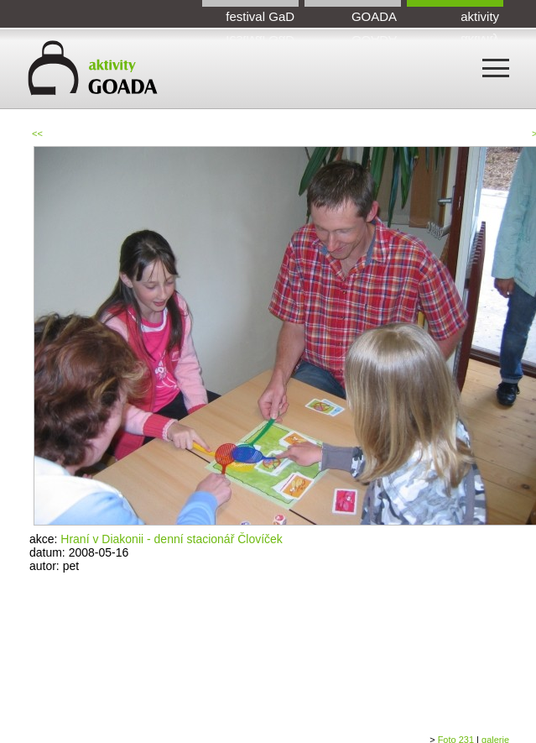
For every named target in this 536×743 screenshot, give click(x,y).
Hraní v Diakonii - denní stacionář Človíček (171, 539)
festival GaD (260, 16)
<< (37, 133)
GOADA (374, 16)
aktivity (480, 16)
